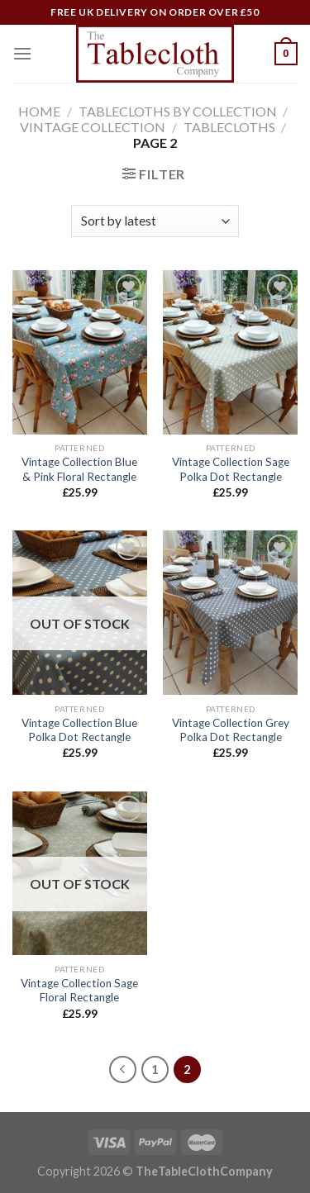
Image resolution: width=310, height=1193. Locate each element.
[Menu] (22, 53)
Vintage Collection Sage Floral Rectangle (79, 991)
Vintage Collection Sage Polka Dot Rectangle (230, 469)
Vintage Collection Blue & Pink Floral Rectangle (79, 469)
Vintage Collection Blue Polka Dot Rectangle (79, 730)
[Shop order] (155, 221)
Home (39, 111)
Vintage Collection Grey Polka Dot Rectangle (230, 730)
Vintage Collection (92, 127)
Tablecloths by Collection (178, 111)
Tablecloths (229, 127)
